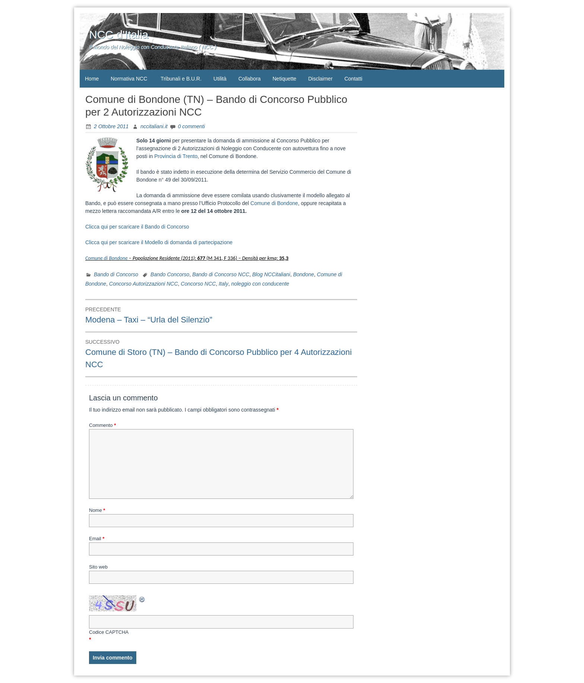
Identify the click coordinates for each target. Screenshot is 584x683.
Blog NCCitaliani (271, 274)
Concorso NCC (198, 284)
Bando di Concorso (116, 274)
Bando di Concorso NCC (220, 274)
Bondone (303, 274)
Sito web (98, 567)
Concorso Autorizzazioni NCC (143, 284)
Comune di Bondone (274, 203)
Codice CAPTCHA (108, 632)
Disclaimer (320, 79)
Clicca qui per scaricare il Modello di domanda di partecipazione (158, 242)
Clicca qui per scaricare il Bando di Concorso (137, 227)
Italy (223, 284)
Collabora (249, 79)
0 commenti (191, 126)
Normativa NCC (129, 79)
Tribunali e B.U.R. (181, 79)
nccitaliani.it (153, 126)
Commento (102, 425)
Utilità (219, 79)
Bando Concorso (169, 274)
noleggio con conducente (260, 284)
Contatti (353, 79)
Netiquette (284, 79)
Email (96, 538)
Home (92, 79)
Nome (97, 510)
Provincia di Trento (175, 156)
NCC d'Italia (118, 34)
